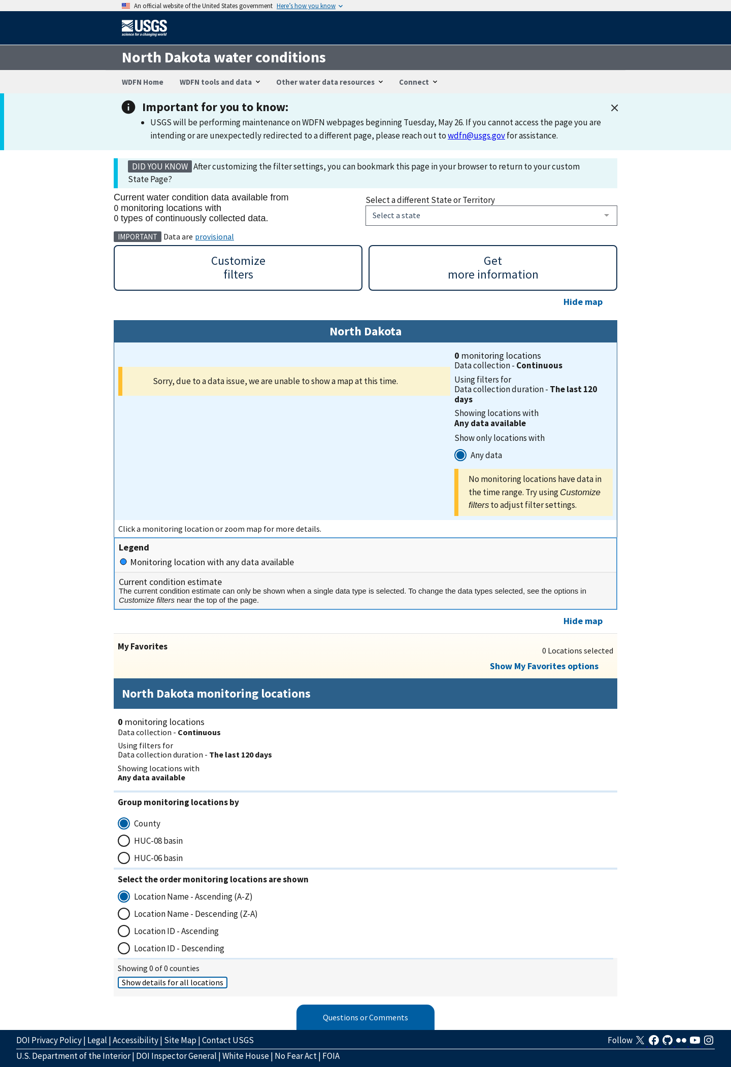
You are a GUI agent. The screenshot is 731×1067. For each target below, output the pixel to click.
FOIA (331, 1055)
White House (245, 1055)
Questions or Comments (365, 1017)
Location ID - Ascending (176, 931)
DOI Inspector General (176, 1055)
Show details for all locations (172, 982)
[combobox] (491, 215)
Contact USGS (228, 1040)
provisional (214, 236)
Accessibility (135, 1040)
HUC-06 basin (158, 858)
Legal (97, 1040)
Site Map (180, 1040)
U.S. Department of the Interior (73, 1055)
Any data (486, 455)
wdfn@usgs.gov (476, 135)
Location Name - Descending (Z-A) (196, 913)
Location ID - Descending (179, 948)
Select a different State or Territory (430, 199)
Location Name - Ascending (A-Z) (193, 896)
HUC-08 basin (158, 840)
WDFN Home (142, 82)
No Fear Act (296, 1055)
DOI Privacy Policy (49, 1040)
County (147, 823)
